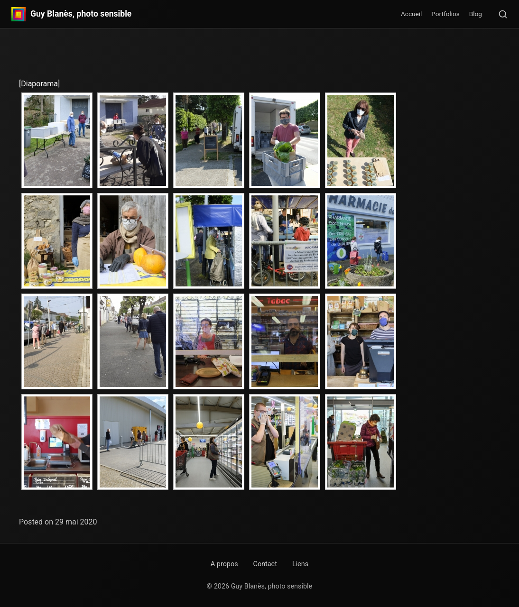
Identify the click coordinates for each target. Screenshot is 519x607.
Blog (475, 14)
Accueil (411, 14)
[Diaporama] (39, 83)
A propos (224, 564)
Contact (265, 564)
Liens (300, 564)
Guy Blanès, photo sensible (80, 14)
